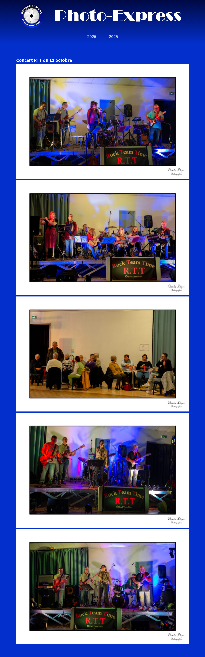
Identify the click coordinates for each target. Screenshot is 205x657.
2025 (113, 36)
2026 (91, 36)
